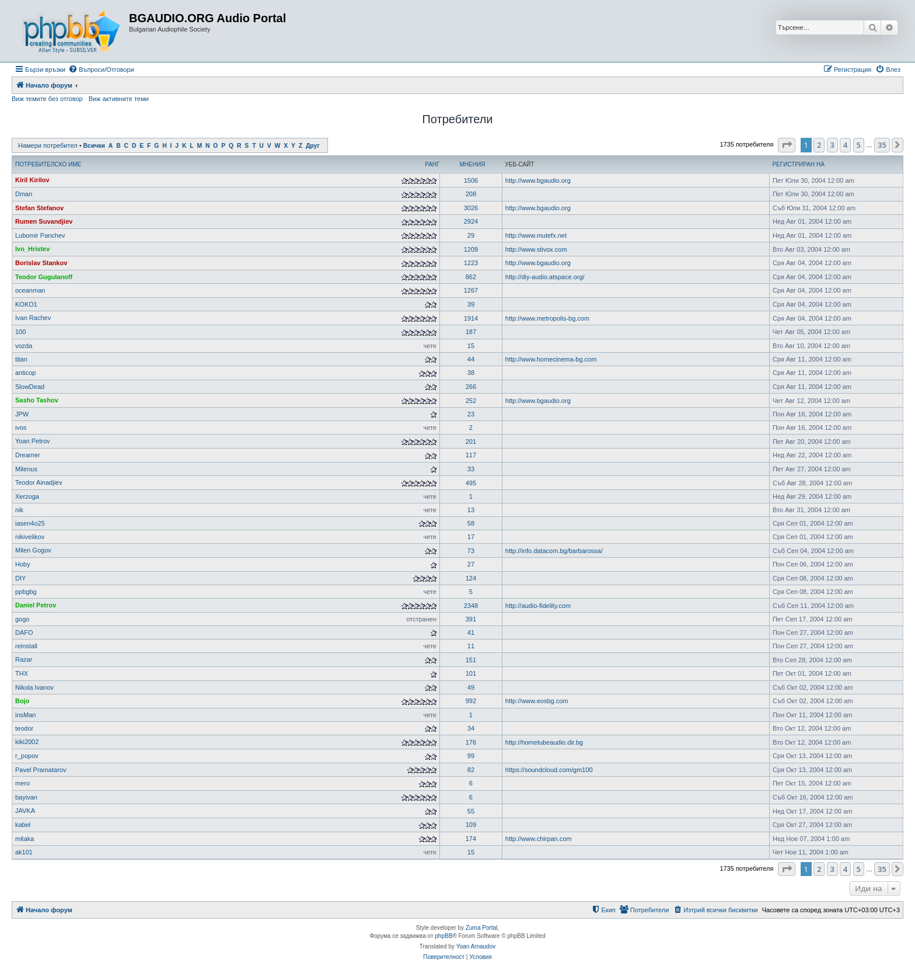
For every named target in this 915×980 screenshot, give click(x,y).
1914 (471, 318)
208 (471, 193)
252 (471, 400)
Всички (94, 146)
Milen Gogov (33, 550)
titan (21, 359)
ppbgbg (26, 591)
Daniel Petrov (35, 605)
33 (470, 468)
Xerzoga (27, 496)
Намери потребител (48, 145)
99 (470, 755)
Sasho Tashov (36, 400)
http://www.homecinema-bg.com (551, 359)
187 (471, 331)
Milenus (26, 468)
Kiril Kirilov (32, 179)
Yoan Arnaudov (475, 946)
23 (470, 414)
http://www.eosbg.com (536, 700)
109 (471, 824)
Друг (313, 146)
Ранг (432, 164)
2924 (471, 221)
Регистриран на (798, 164)
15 (470, 345)
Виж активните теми (119, 98)
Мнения (472, 164)
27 (470, 564)
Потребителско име (48, 164)
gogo (22, 619)
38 (470, 372)
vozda (23, 345)
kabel (22, 824)
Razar (23, 659)
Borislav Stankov (41, 262)
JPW (22, 414)
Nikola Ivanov (34, 687)
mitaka (24, 838)
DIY (20, 578)
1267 (471, 290)
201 (471, 441)
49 (470, 687)
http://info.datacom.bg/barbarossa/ (554, 550)
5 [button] (859, 145)
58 (470, 523)
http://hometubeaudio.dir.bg (544, 742)
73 (470, 550)
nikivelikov (29, 536)
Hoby (22, 564)
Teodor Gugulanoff (43, 276)
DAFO (24, 632)
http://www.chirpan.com (538, 838)
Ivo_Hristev (32, 248)
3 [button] (832, 145)
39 (470, 304)
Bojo (22, 700)
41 (470, 632)
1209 (471, 249)
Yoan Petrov (32, 440)
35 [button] (882, 145)
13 (470, 509)
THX (21, 673)
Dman (23, 193)
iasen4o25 (30, 523)
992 (471, 700)
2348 (471, 605)
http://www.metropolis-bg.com (547, 318)
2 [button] (819, 145)
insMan (25, 714)
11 (470, 645)
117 (471, 454)
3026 (471, 207)
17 (470, 536)
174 (471, 838)
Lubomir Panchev (40, 235)
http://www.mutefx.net (536, 235)
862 (471, 276)
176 (471, 742)
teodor (24, 728)
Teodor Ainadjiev (38, 482)
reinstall (26, 645)
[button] (786, 145)
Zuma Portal (481, 928)
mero (22, 783)
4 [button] (845, 145)
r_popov (27, 755)
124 (471, 578)
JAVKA (25, 810)
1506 (471, 180)
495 (471, 482)
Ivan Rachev (33, 317)
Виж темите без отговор (47, 98)
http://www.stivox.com (536, 249)
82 (470, 769)
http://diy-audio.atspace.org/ (545, 276)
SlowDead (29, 386)
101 (471, 673)
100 (20, 331)
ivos (21, 427)
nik (19, 509)
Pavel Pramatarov (40, 769)
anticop (25, 372)
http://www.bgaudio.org (538, 180)
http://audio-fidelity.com (538, 605)
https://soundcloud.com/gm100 (549, 769)
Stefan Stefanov (39, 207)
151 (471, 659)
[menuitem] (101, 69)
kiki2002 (27, 741)
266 (471, 386)
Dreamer (27, 454)
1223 (471, 262)
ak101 (24, 852)
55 (470, 811)
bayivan (26, 797)
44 (470, 359)
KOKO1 (26, 304)
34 (470, 728)
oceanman (30, 290)
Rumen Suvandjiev (43, 221)
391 (471, 619)
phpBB (443, 936)
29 (470, 235)
